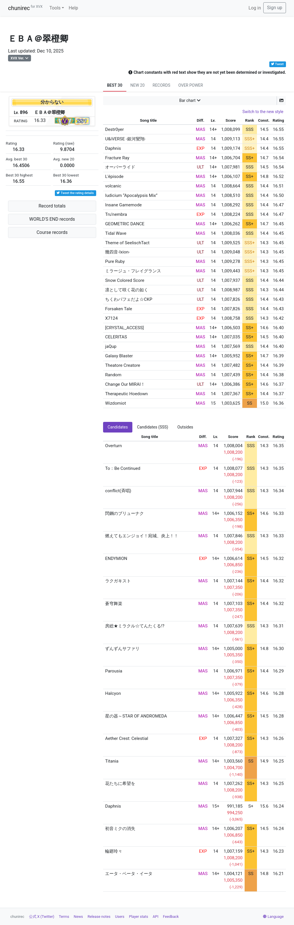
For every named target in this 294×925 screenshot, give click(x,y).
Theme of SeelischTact (127, 242)
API (155, 916)
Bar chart (187, 100)
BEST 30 (114, 85)
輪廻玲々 (113, 851)
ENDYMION (116, 558)
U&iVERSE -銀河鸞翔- (125, 138)
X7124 (111, 318)
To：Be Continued (122, 468)
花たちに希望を (120, 783)
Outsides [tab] (185, 427)
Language (273, 916)
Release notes (99, 916)
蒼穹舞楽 (113, 603)
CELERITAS (116, 337)
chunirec (25, 8)
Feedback (171, 916)
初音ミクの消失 (120, 828)
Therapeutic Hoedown (126, 393)
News (78, 916)
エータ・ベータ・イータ (128, 873)
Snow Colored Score (124, 280)
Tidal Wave (115, 233)
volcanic (113, 186)
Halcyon (113, 693)
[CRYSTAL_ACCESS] (124, 327)
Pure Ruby (115, 261)
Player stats (138, 916)
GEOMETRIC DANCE (124, 223)
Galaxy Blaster (119, 355)
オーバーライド (120, 167)
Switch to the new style (262, 111)
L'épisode (114, 176)
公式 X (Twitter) (41, 916)
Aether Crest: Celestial (126, 738)
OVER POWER (190, 85)
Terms (64, 916)
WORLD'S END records (52, 219)
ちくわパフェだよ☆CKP (128, 299)
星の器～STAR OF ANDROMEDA (136, 716)
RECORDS (161, 85)
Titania (111, 761)
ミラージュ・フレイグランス (133, 271)
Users (120, 916)
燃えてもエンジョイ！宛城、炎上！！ (141, 535)
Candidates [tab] (118, 427)
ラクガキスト (118, 580)
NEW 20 (137, 85)
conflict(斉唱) (118, 490)
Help (73, 8)
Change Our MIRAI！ (125, 384)
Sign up (274, 7)
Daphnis (113, 148)
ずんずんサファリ (122, 648)
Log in (255, 8)
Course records (51, 232)
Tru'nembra (116, 214)
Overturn (113, 445)
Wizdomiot (115, 403)
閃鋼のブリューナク (124, 513)
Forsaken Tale (118, 308)
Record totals (51, 206)
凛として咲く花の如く (126, 289)
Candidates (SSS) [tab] (152, 427)
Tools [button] (55, 8)
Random (113, 374)
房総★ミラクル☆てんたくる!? (134, 626)
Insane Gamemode (123, 205)
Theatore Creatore (122, 365)
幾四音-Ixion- (117, 252)
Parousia (113, 671)
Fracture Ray (117, 157)
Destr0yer (114, 129)
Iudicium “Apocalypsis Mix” (131, 195)
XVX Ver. (17, 58)
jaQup (110, 346)
